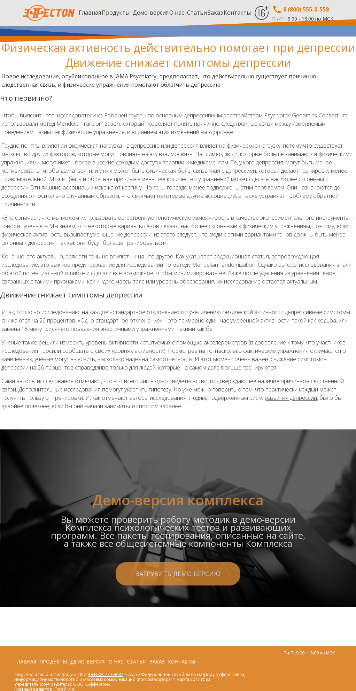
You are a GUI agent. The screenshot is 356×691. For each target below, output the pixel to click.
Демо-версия (151, 12)
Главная (90, 12)
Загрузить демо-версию (178, 602)
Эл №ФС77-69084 (105, 674)
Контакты (237, 12)
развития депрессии (291, 398)
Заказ (215, 12)
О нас (176, 12)
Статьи (197, 12)
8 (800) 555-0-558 (300, 9)
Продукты (116, 12)
